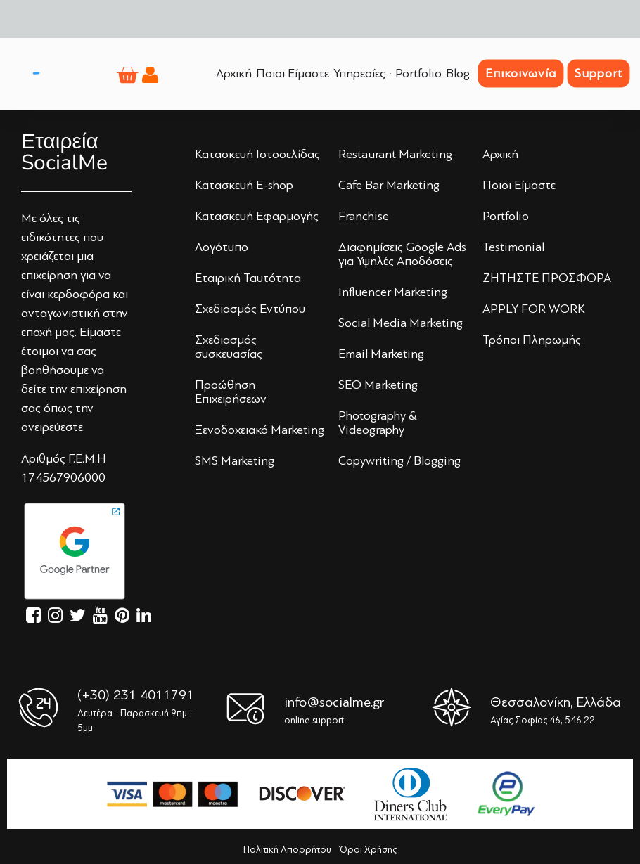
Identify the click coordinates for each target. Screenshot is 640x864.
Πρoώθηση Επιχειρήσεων (231, 392)
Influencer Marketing (392, 292)
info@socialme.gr (334, 702)
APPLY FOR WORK (533, 309)
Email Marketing (381, 354)
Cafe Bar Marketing (389, 185)
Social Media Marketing (400, 323)
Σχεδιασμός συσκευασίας (228, 347)
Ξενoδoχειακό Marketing (259, 430)
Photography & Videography (377, 422)
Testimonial (513, 247)
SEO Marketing (378, 385)
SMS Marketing (234, 460)
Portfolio (505, 216)
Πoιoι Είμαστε (519, 185)
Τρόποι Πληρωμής (531, 340)
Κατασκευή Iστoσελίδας (257, 154)
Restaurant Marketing (395, 154)
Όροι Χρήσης (368, 849)
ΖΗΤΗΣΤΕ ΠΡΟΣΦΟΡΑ (546, 278)
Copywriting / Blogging (399, 460)
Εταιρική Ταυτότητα (248, 278)
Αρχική (500, 154)
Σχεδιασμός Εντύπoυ (250, 309)
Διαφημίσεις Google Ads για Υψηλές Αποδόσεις (402, 254)
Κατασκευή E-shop (244, 185)
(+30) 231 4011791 (135, 695)
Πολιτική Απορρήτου (287, 849)
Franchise (363, 216)
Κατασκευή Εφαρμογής (257, 216)
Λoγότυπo (221, 247)
